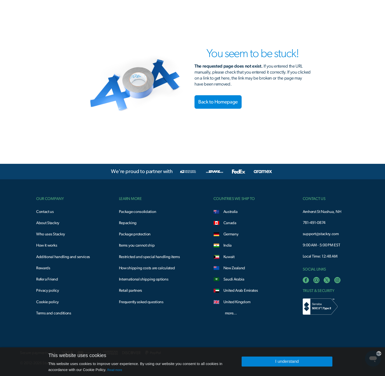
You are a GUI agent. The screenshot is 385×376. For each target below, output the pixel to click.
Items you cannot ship (137, 245)
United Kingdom (237, 302)
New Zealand (234, 268)
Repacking (127, 223)
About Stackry (47, 223)
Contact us (45, 212)
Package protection (135, 234)
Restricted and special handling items (149, 257)
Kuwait (229, 257)
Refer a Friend (47, 279)
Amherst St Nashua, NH (322, 212)
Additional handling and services (63, 257)
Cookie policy (47, 302)
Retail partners (130, 290)
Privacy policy (47, 290)
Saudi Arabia (233, 279)
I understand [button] (287, 361)
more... (231, 313)
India (227, 245)
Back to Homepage (218, 101)
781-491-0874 (314, 223)
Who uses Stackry (50, 234)
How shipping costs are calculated (147, 268)
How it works (46, 245)
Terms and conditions (53, 313)
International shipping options (144, 279)
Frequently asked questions (141, 302)
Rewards (43, 268)
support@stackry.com (321, 234)
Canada (229, 223)
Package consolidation (137, 212)
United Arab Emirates (240, 290)
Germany (231, 234)
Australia (230, 212)
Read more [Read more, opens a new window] (114, 370)
